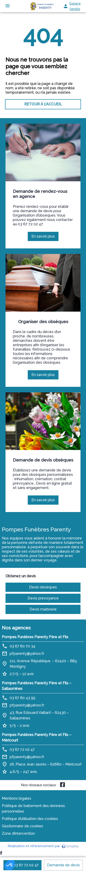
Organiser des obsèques (43, 321)
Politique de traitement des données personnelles (33, 808)
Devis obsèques (43, 587)
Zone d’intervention (18, 833)
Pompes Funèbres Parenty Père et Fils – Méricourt (36, 737)
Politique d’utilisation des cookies (30, 818)
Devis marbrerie (43, 609)
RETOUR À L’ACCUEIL (43, 104)
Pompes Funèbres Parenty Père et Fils (35, 637)
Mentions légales (16, 798)
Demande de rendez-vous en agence (40, 194)
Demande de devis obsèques (43, 459)
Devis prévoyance (43, 598)
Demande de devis (63, 865)
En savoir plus (44, 237)
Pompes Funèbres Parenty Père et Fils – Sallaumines (36, 686)
